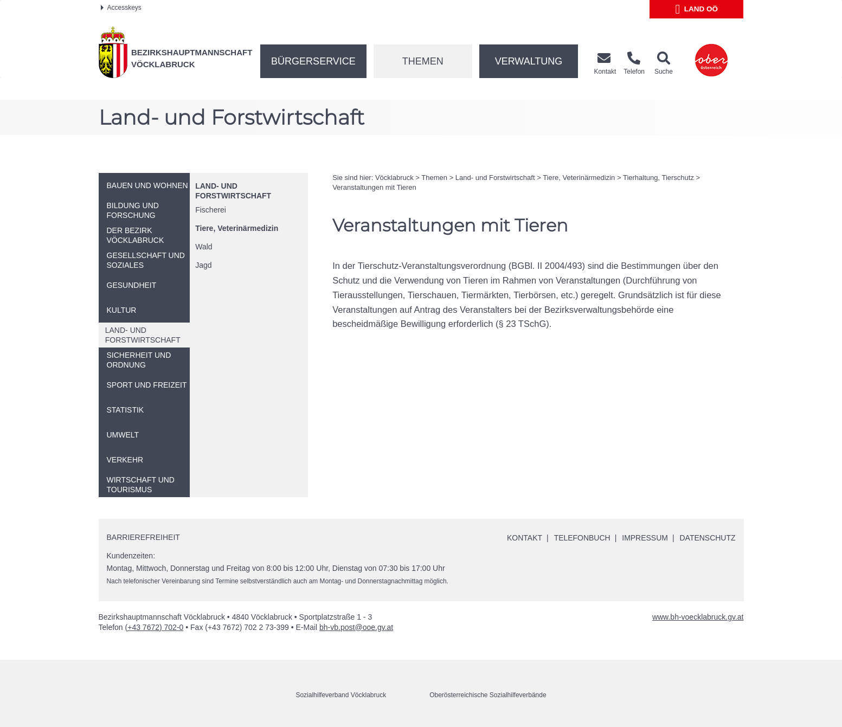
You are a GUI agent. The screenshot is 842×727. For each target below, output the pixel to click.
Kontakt (524, 537)
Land (697, 9)
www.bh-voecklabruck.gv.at (698, 617)
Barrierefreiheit (143, 537)
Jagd (203, 265)
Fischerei (210, 209)
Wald (203, 246)
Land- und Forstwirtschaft (495, 177)
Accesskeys (121, 7)
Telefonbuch (582, 537)
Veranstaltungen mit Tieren (374, 187)
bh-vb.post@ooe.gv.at (356, 627)
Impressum (645, 537)
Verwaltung (529, 61)
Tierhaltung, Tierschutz (658, 177)
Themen (423, 61)
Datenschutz (707, 537)
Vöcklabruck (394, 177)
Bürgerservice (313, 61)
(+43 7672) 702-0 (154, 627)
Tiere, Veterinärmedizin (236, 228)
